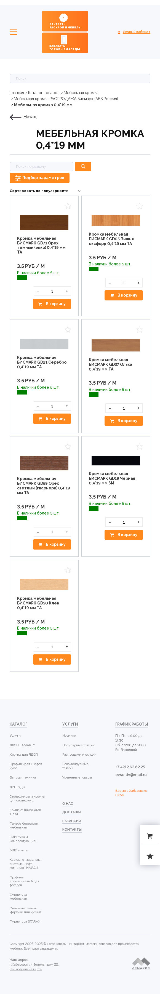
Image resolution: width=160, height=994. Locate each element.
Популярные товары (78, 745)
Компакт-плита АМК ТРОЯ (25, 812)
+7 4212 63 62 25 (130, 767)
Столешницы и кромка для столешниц (27, 798)
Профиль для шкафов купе (26, 766)
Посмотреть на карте (26, 969)
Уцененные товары (77, 777)
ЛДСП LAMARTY (22, 745)
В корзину (55, 304)
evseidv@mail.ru (131, 774)
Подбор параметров (43, 177)
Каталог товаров (44, 92)
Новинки (69, 735)
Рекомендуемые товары (75, 766)
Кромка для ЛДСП (24, 754)
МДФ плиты (19, 850)
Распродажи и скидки (79, 754)
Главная (17, 92)
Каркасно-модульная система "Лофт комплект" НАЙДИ (26, 864)
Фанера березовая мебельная (24, 825)
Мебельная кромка (81, 92)
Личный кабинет (136, 32)
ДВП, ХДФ (17, 787)
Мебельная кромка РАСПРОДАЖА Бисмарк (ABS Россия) (66, 99)
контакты (72, 830)
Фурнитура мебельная (18, 896)
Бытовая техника (23, 777)
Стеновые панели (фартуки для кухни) (25, 910)
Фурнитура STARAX (25, 921)
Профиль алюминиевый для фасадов (24, 881)
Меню (13, 32)
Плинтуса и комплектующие (23, 839)
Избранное (68, 206)
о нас (67, 804)
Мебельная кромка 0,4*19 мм (43, 105)
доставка (71, 812)
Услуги (15, 735)
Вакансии (71, 821)
